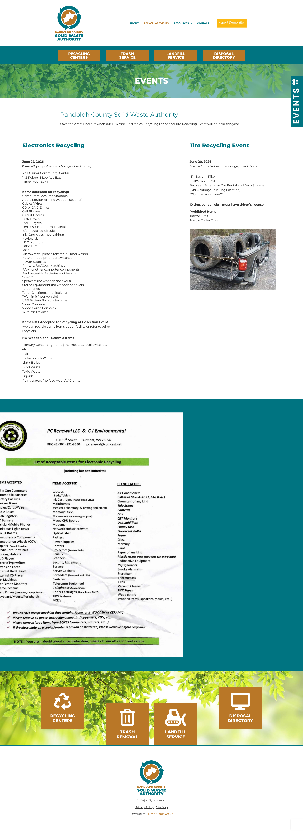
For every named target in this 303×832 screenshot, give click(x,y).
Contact (203, 23)
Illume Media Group (160, 813)
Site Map (162, 807)
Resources (183, 23)
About (134, 23)
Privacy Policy (144, 807)
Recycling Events (156, 23)
